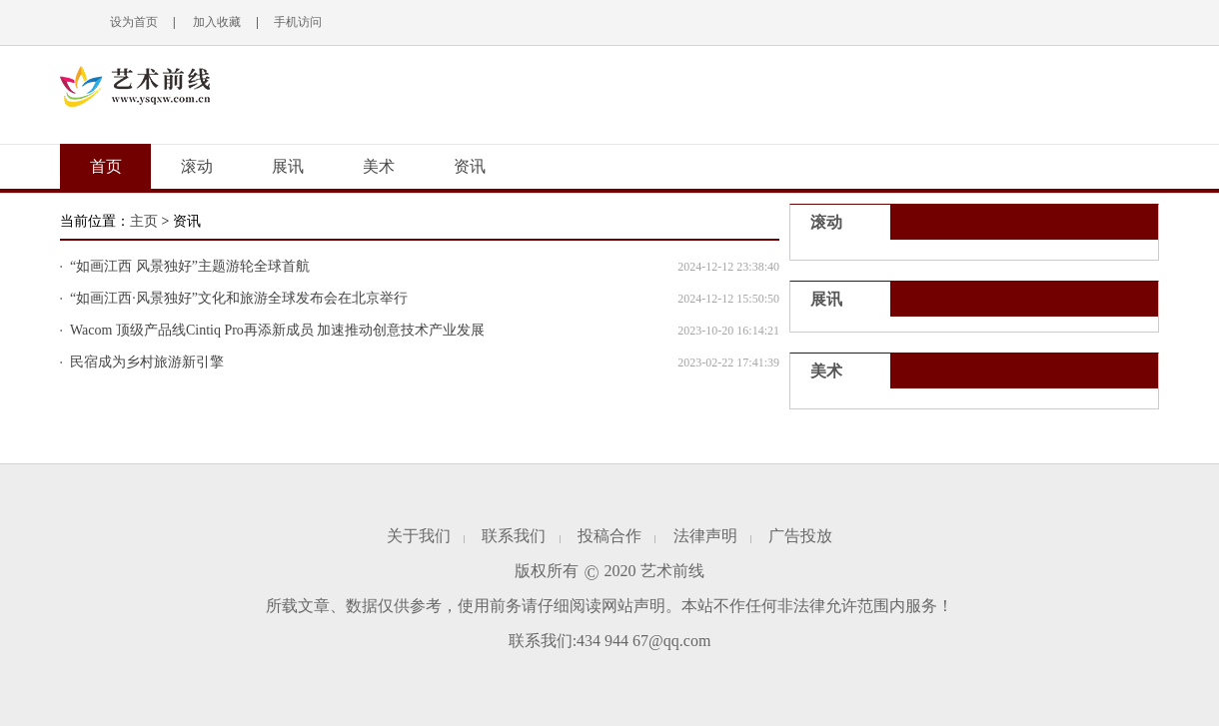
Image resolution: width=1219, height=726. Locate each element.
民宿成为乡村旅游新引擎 (147, 362)
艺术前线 (672, 570)
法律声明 (705, 535)
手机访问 (298, 22)
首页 (106, 166)
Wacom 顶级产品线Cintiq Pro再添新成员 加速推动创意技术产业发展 (277, 330)
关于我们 (419, 535)
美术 (379, 166)
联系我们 (514, 535)
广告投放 (800, 535)
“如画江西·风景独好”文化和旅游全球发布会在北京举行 (239, 298)
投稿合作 (609, 535)
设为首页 (134, 22)
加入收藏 (215, 22)
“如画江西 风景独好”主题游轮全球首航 (190, 266)
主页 (144, 221)
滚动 (197, 166)
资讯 (470, 166)
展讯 (288, 166)
